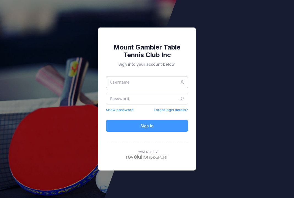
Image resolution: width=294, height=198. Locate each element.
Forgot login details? (171, 110)
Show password (120, 110)
